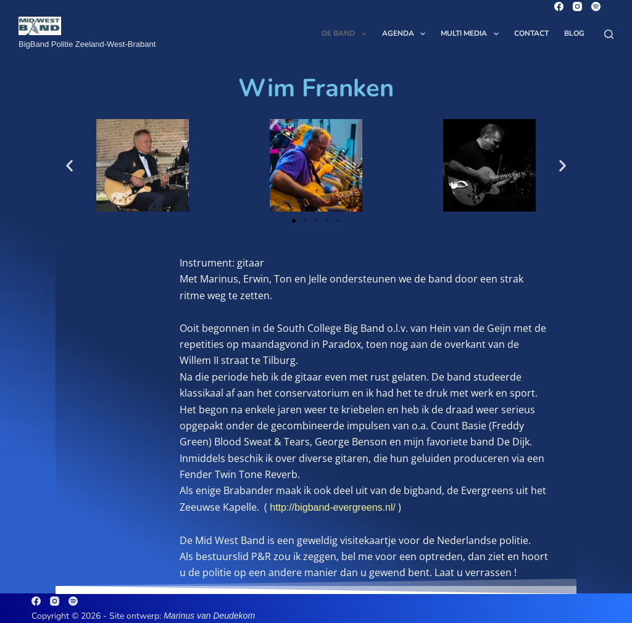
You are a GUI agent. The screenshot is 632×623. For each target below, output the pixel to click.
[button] (69, 165)
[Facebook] (558, 6)
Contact (531, 33)
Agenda (406, 34)
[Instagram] (577, 6)
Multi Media (472, 34)
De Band (346, 34)
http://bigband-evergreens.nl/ (333, 507)
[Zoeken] (608, 34)
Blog (574, 33)
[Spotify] (596, 6)
